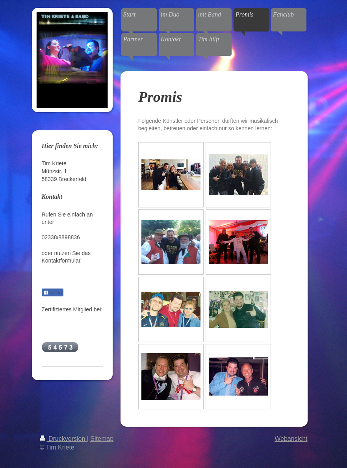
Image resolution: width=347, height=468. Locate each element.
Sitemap (101, 438)
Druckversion (63, 438)
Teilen (52, 293)
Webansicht (291, 438)
